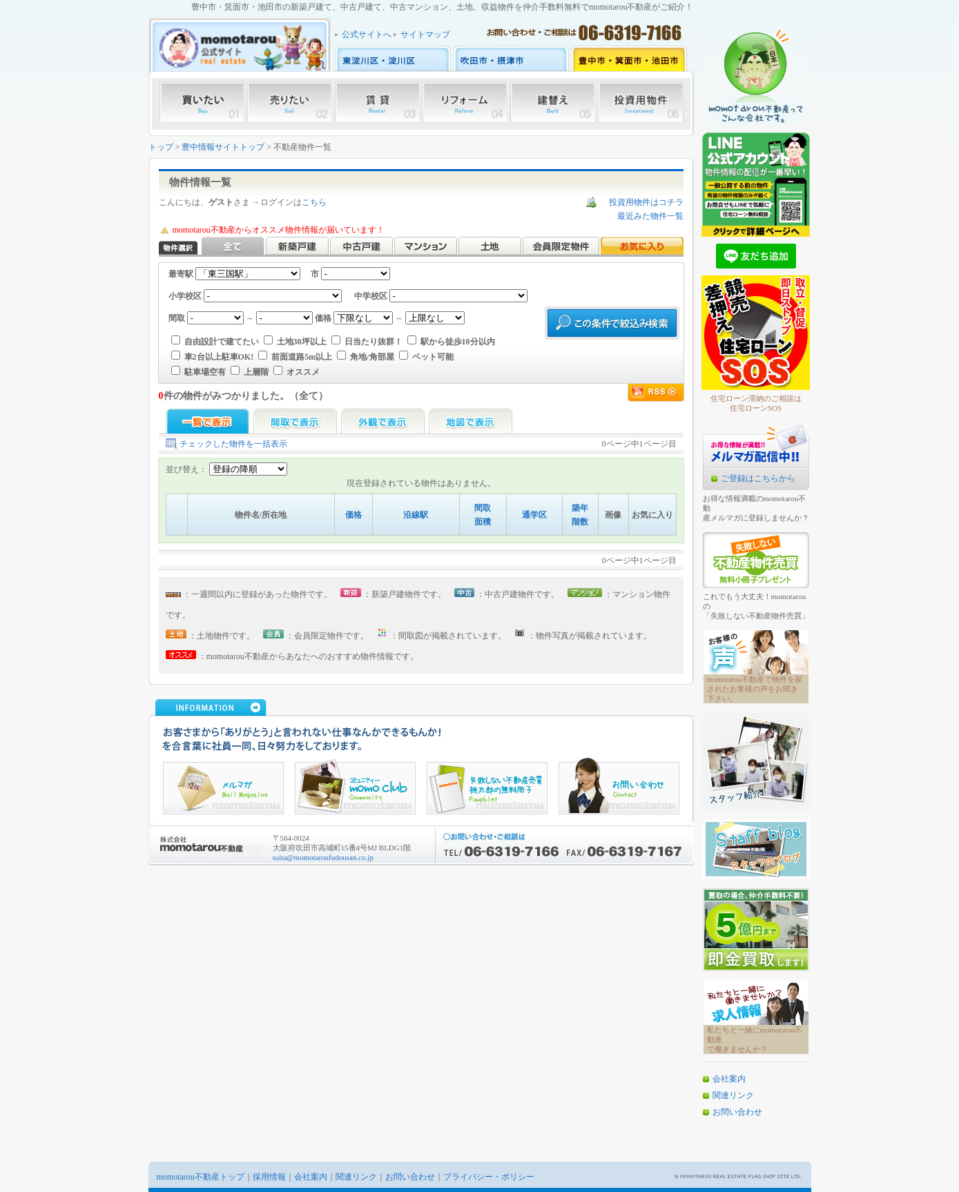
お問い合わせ (737, 1112)
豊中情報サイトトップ (223, 147)
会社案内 (729, 1079)
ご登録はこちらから (758, 478)
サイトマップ (425, 34)
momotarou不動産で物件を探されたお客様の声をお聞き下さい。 (755, 689)
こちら (314, 202)
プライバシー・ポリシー (488, 1177)
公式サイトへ (366, 34)
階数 (580, 522)
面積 (482, 522)
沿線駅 (415, 515)
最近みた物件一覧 (650, 216)
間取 (482, 508)
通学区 (534, 515)
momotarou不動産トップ (200, 1177)
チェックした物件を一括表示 (233, 444)
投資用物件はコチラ (646, 202)
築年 (580, 508)
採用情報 (269, 1177)
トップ (160, 147)
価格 (353, 515)
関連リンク (733, 1095)
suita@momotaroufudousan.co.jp (323, 857)
